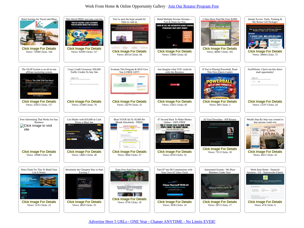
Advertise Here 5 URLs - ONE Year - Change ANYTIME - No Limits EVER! (152, 221)
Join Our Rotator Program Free (193, 6)
